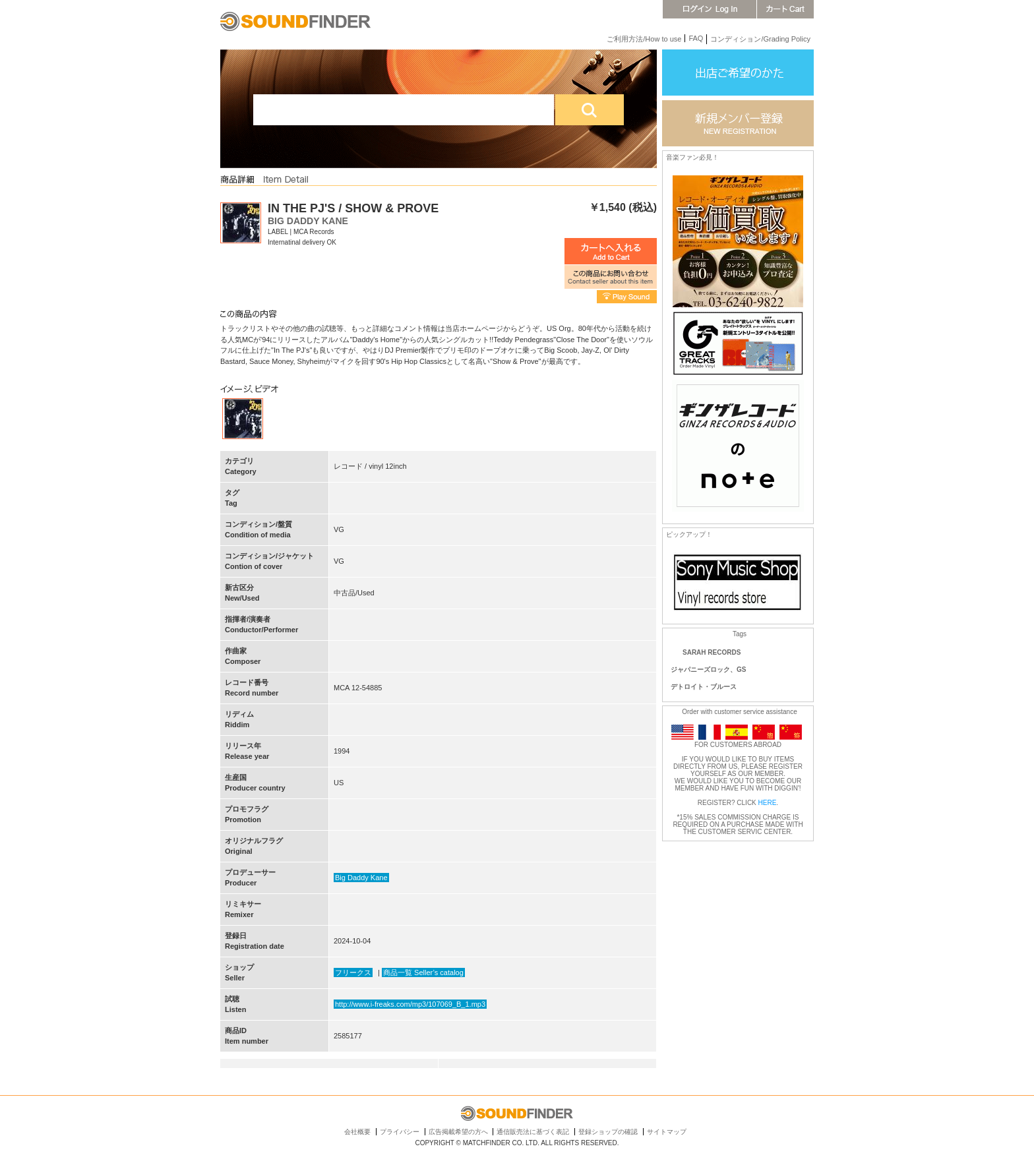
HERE (767, 802)
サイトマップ (666, 1131)
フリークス (353, 972)
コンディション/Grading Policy (760, 39)
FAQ (695, 38)
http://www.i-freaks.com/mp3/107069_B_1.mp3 (410, 1004)
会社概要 (357, 1131)
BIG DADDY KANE (308, 221)
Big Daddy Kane (361, 877)
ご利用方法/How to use (644, 39)
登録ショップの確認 (608, 1131)
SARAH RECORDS (712, 652)
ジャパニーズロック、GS (708, 669)
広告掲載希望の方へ (458, 1131)
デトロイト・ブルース (704, 686)
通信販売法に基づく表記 (533, 1131)
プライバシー (399, 1131)
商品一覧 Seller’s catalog (423, 972)
